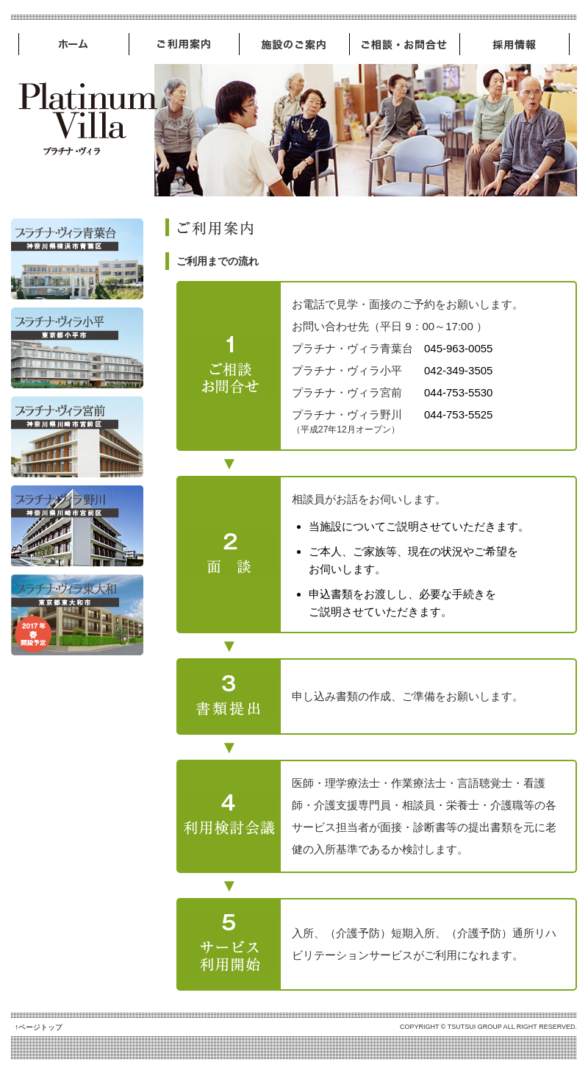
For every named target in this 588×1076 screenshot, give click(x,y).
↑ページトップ (38, 1027)
